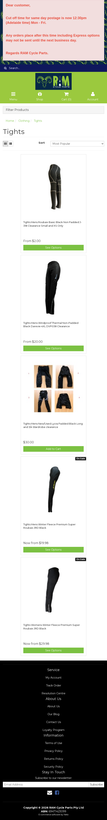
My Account (53, 677)
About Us (53, 706)
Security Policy (53, 766)
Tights (38, 121)
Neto (66, 814)
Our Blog (53, 714)
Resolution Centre (53, 693)
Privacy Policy (53, 751)
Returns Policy (53, 759)
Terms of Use (53, 743)
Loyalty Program (53, 730)
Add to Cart (53, 449)
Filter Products (17, 110)
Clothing (24, 121)
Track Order (53, 685)
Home (10, 121)
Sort (42, 142)
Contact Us (53, 722)
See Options (53, 247)
